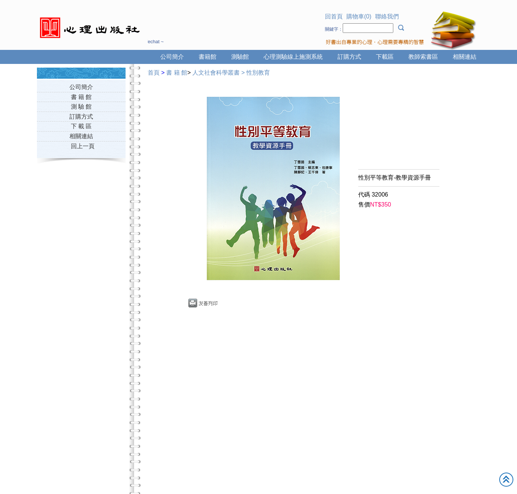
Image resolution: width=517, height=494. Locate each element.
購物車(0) (359, 16)
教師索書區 (423, 57)
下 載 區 (81, 126)
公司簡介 (172, 57)
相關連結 (464, 57)
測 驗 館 (81, 106)
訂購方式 (349, 57)
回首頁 (334, 16)
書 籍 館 (81, 97)
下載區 (385, 57)
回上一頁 (83, 146)
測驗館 (240, 57)
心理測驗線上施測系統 (293, 57)
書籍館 (207, 57)
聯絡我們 (387, 16)
